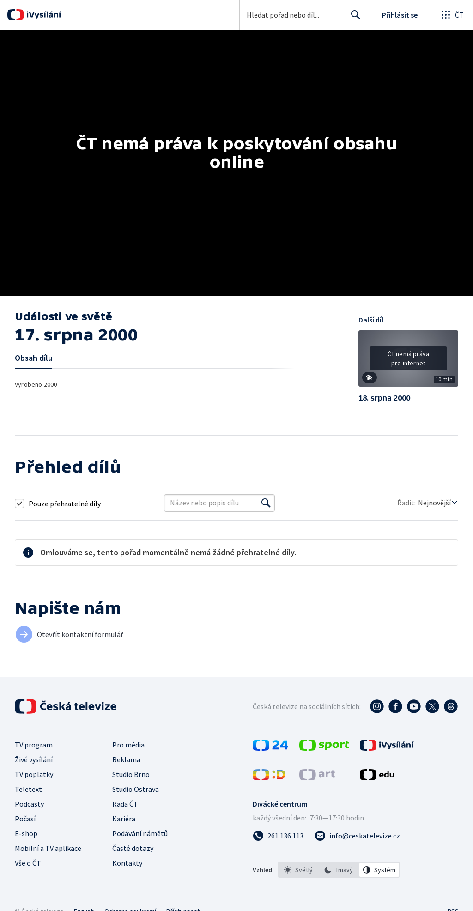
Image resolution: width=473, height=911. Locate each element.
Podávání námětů (140, 833)
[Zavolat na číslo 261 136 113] (278, 835)
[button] (408, 361)
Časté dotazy (132, 848)
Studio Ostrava (135, 789)
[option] (298, 870)
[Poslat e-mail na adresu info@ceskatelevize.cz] (357, 835)
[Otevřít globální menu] (452, 15)
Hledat (353, 18)
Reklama (126, 759)
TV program (34, 744)
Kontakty (127, 863)
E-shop (26, 833)
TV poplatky (34, 774)
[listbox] (339, 870)
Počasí (25, 818)
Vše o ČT (28, 863)
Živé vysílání (34, 759)
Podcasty (29, 803)
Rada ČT (125, 803)
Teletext (28, 789)
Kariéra (123, 818)
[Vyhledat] (266, 503)
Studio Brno (131, 774)
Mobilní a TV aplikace (48, 848)
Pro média (128, 744)
